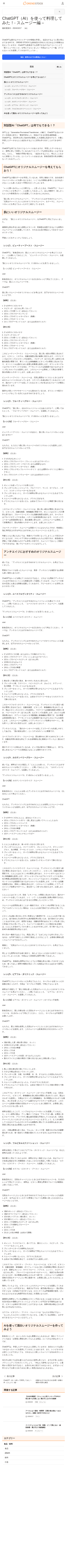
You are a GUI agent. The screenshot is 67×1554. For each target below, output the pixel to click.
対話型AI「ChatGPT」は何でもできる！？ (21, 72)
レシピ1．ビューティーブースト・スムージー (20, 86)
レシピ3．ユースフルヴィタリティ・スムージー (21, 98)
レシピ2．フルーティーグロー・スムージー (20, 89)
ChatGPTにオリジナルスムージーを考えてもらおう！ (25, 77)
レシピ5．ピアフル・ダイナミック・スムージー (21, 105)
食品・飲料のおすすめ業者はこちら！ (33, 57)
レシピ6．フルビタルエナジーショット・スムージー (23, 109)
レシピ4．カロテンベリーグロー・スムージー (20, 101)
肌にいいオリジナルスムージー (16, 82)
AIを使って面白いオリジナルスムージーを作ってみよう (26, 113)
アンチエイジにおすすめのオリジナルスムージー (23, 94)
